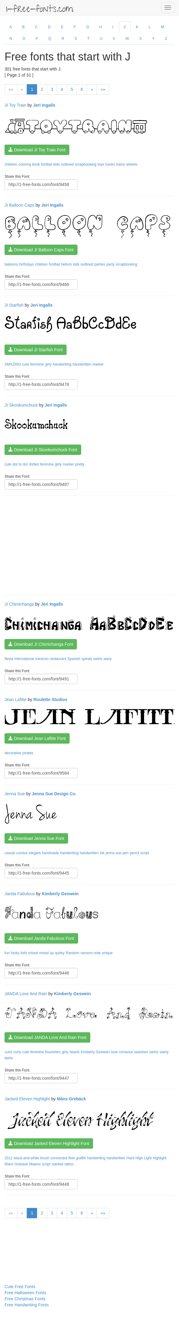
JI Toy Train (15, 105)
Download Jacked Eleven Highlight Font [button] (49, 1143)
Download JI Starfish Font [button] (36, 349)
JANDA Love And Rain (26, 993)
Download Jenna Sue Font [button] (36, 838)
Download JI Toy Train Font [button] (37, 149)
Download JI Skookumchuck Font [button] (43, 449)
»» (103, 89)
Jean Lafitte (15, 699)
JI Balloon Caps (19, 205)
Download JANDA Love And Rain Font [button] (47, 1037)
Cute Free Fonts (20, 1286)
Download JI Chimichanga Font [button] (41, 644)
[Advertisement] (92, 544)
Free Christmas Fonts (25, 1298)
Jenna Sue (15, 793)
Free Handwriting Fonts (27, 1304)
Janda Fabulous (20, 893)
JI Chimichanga (19, 604)
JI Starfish (14, 305)
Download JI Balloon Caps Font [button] (41, 249)
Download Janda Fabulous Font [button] (41, 938)
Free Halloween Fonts (25, 1292)
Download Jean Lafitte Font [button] (37, 738)
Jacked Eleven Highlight (27, 1098)
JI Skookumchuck (21, 405)
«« (11, 89)
